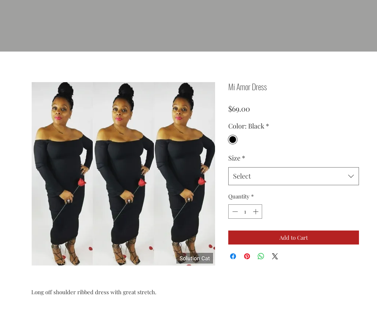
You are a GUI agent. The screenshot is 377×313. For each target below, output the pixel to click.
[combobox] (293, 176)
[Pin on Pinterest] (247, 256)
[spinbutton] (245, 211)
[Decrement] (234, 211)
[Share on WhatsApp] (261, 256)
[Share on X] (275, 256)
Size (236, 158)
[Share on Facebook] (233, 256)
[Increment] (256, 211)
